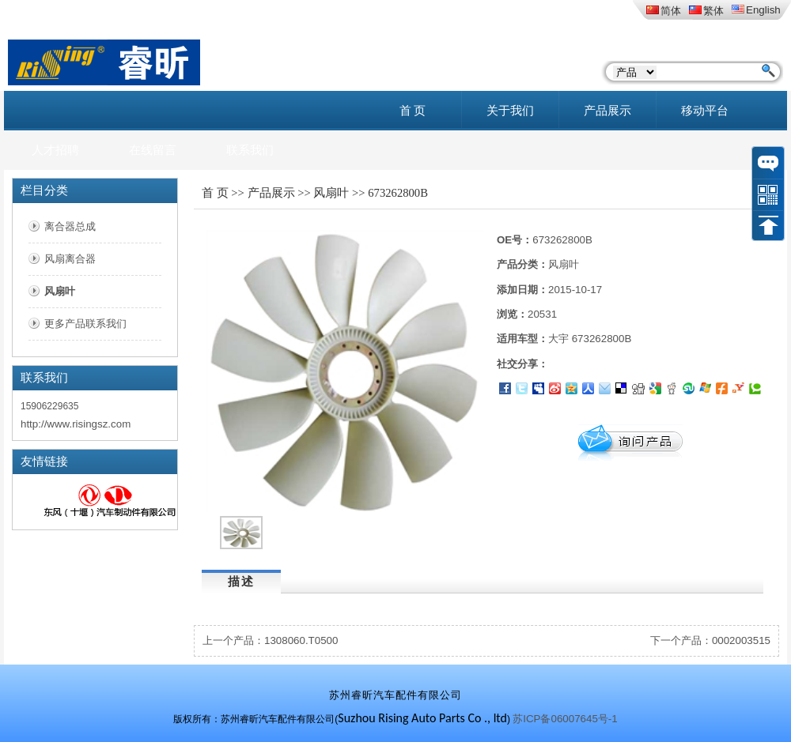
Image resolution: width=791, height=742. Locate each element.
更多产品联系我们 (85, 324)
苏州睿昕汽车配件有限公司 (395, 695)
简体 (663, 11)
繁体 (706, 11)
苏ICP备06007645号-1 (565, 719)
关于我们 (510, 110)
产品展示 (607, 110)
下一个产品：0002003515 (710, 640)
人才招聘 (55, 150)
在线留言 (152, 150)
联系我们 (250, 150)
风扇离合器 (70, 259)
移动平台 (705, 110)
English (756, 10)
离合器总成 (70, 226)
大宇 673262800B (589, 339)
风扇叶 (59, 291)
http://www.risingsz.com (76, 424)
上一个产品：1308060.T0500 (270, 640)
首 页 (412, 110)
